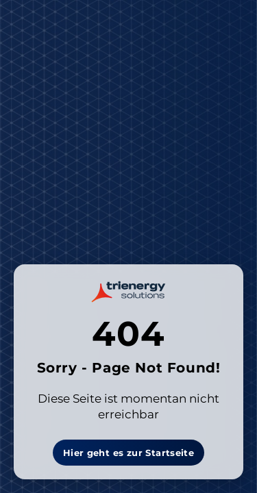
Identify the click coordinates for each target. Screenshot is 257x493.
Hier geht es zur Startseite (129, 452)
